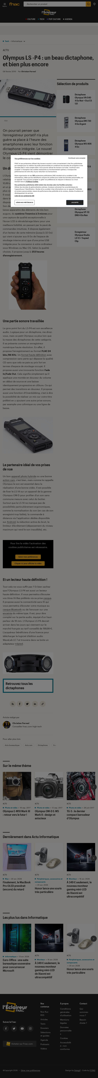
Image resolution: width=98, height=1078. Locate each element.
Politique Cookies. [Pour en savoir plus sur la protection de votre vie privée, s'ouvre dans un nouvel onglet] (32, 182)
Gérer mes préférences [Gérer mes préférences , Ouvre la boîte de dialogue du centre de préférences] (24, 202)
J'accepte (74, 202)
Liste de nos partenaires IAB (24, 196)
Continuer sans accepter (76, 158)
